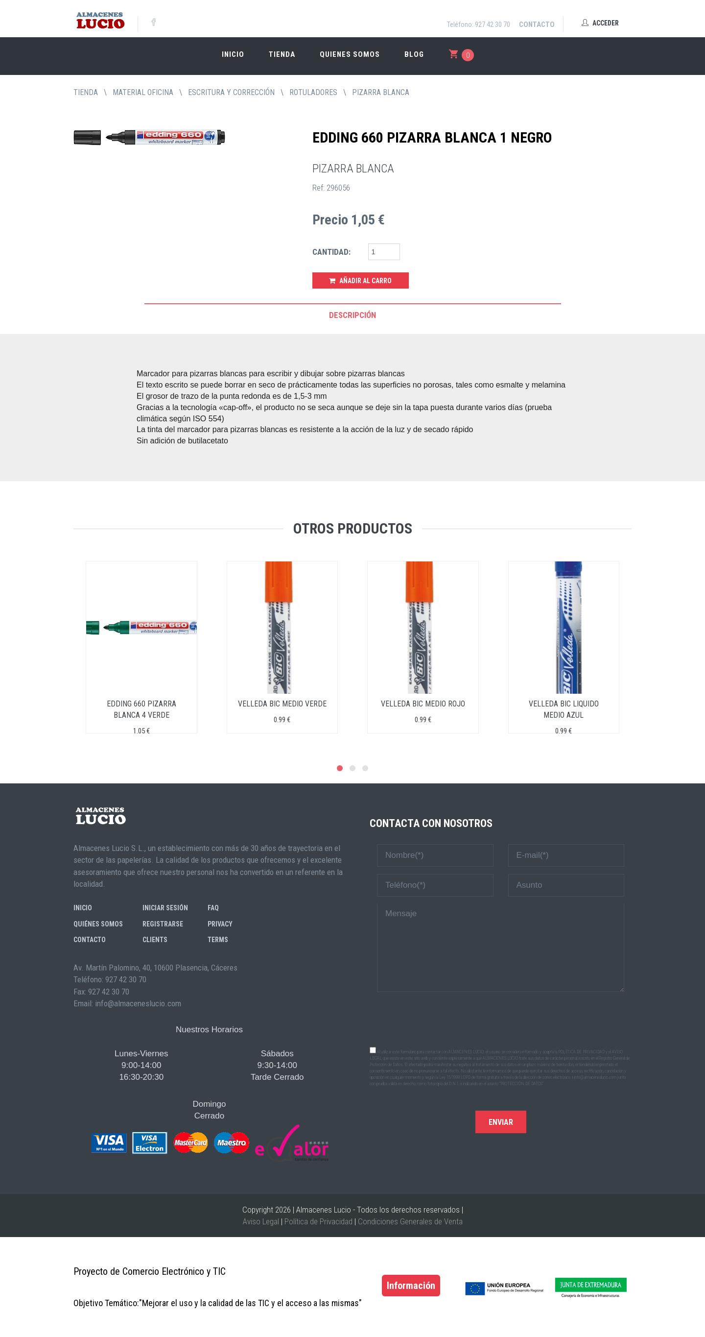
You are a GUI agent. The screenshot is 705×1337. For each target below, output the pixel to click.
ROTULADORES (313, 92)
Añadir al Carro (360, 281)
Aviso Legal (261, 1221)
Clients (154, 940)
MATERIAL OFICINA (143, 92)
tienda (85, 92)
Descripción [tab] (352, 315)
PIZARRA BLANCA (380, 92)
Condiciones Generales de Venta (410, 1221)
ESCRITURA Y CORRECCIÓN (231, 92)
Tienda (282, 54)
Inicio (233, 54)
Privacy (220, 924)
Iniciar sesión (165, 908)
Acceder (600, 23)
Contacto (537, 24)
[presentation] (500, 1018)
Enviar (501, 1122)
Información (411, 1285)
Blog (414, 54)
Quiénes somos (98, 924)
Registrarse (162, 924)
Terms (218, 940)
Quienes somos (350, 54)
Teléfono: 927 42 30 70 (478, 24)
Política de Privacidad (318, 1221)
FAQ (213, 908)
